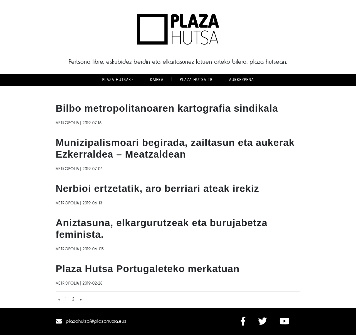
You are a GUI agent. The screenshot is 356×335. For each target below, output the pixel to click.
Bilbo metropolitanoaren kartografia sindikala (167, 108)
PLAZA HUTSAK (116, 80)
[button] (132, 79)
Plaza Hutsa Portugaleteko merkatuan (147, 268)
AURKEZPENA (241, 80)
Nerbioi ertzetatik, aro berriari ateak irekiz (157, 188)
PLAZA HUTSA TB (196, 80)
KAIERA (157, 80)
